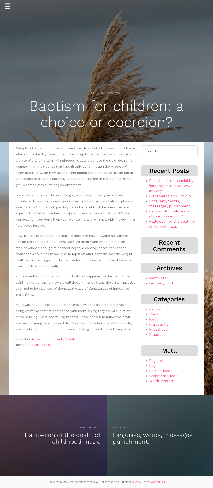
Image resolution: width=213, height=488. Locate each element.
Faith (59, 339)
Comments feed (163, 376)
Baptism (37, 339)
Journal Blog (140, 481)
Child (49, 339)
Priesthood (158, 329)
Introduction (160, 324)
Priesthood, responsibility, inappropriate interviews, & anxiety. (172, 185)
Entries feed (159, 370)
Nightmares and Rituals (170, 196)
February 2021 (161, 283)
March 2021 (159, 278)
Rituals (70, 339)
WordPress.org (161, 381)
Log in (154, 365)
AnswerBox (158, 481)
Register (156, 360)
